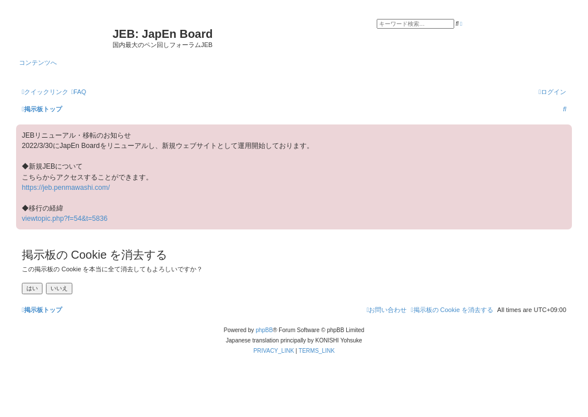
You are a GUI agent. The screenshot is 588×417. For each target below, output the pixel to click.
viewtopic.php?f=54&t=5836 (64, 219)
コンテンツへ (38, 62)
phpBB (264, 330)
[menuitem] (78, 91)
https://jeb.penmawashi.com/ (66, 188)
